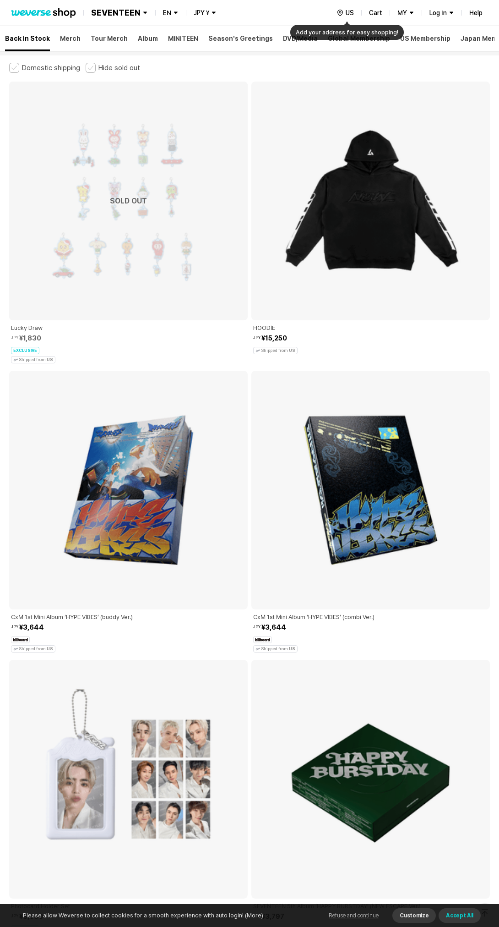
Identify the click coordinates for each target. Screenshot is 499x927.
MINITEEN (183, 38)
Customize (414, 915)
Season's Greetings (240, 38)
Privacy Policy (295, 773)
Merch (70, 38)
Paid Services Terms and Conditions (121, 773)
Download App (466, 868)
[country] (345, 13)
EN (167, 12)
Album (148, 38)
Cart (375, 12)
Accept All (459, 915)
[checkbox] (44, 68)
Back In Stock (27, 38)
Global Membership (359, 38)
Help (476, 12)
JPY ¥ (201, 12)
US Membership (425, 38)
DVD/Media (300, 38)
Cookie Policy (342, 773)
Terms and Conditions (35, 773)
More (249, 709)
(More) (253, 915)
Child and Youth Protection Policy (222, 773)
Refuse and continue (354, 915)
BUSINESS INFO (163, 814)
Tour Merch (109, 38)
